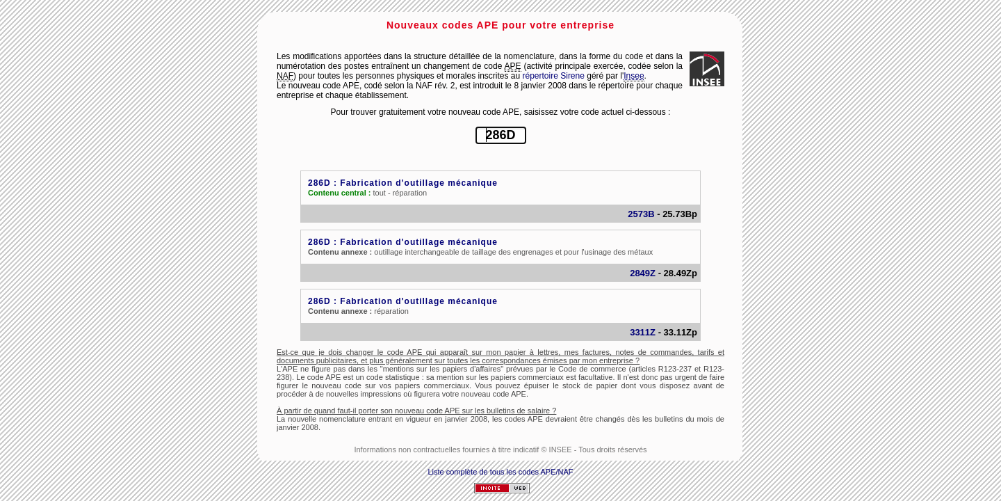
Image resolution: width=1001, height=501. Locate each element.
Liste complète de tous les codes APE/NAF (500, 472)
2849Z (643, 273)
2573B (641, 214)
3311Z (643, 332)
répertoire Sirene (554, 76)
